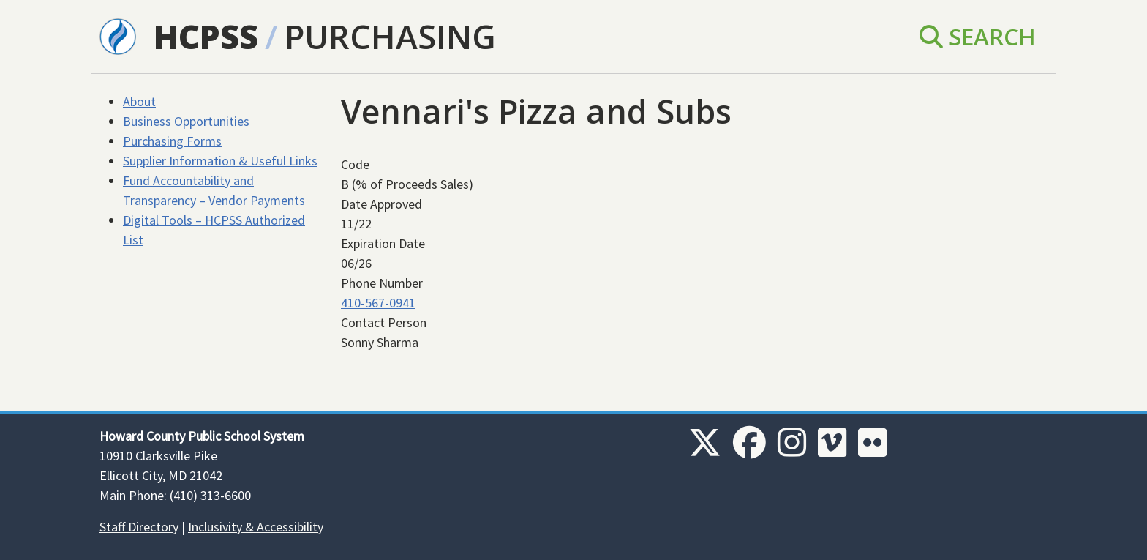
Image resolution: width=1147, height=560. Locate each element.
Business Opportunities (186, 121)
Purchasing (390, 36)
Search (978, 36)
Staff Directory (138, 526)
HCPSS (206, 36)
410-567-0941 (378, 302)
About (139, 101)
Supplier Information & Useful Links (220, 160)
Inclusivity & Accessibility (255, 526)
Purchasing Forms (172, 140)
